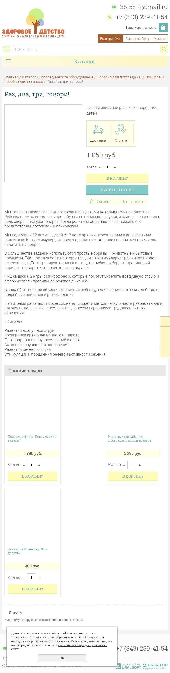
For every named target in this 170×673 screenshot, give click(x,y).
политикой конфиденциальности (82, 645)
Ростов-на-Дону (137, 38)
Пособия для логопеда (116, 77)
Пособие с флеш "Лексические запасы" (32, 438)
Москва (159, 38)
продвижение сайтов (154, 668)
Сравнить (102, 201)
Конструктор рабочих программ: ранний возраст (129, 438)
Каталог (29, 77)
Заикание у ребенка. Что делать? (27, 551)
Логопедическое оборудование (66, 77)
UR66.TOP (155, 665)
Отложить (137, 201)
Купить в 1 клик (117, 189)
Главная (11, 77)
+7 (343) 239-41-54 (142, 17)
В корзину (117, 178)
